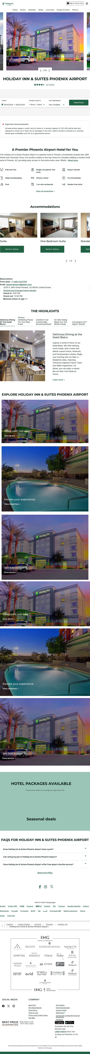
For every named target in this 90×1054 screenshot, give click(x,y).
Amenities (32, 10)
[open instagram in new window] (44, 887)
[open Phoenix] (49, 924)
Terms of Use (33, 1013)
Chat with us (32, 1010)
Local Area (50, 10)
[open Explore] (10, 924)
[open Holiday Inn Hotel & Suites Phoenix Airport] (28, 927)
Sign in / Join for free (75, 3)
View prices (79, 103)
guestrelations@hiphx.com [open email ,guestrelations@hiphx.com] (19, 284)
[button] (87, 3)
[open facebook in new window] (39, 887)
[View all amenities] (45, 191)
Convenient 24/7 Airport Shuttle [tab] (79, 323)
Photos (75, 10)
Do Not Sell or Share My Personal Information (68, 1016)
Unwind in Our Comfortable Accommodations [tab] (43, 322)
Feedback (59, 1020)
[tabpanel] (45, 355)
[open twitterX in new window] (50, 887)
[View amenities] (12, 504)
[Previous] (41, 70)
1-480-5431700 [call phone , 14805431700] (19, 282)
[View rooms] (10, 436)
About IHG (32, 1005)
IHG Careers (60, 1005)
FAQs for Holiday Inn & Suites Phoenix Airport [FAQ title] (45, 840)
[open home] (3, 925)
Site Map (31, 1018)
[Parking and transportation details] (19, 291)
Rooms (23, 10)
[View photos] (10, 572)
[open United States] (23, 924)
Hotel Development (63, 1008)
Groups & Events (63, 10)
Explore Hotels (61, 1010)
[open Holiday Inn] (62, 924)
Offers (15, 10)
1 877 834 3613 (27, 1024)
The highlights (45, 311)
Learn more (58, 380)
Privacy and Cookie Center (38, 1015)
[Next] (49, 70)
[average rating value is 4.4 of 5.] (41, 84)
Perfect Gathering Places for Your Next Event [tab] (25, 321)
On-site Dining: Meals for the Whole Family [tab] (60, 322)
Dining (40, 10)
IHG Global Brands (34, 1008)
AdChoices (60, 1013)
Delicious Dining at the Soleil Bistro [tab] (7, 322)
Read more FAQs (45, 873)
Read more (73, 160)
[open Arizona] (38, 924)
